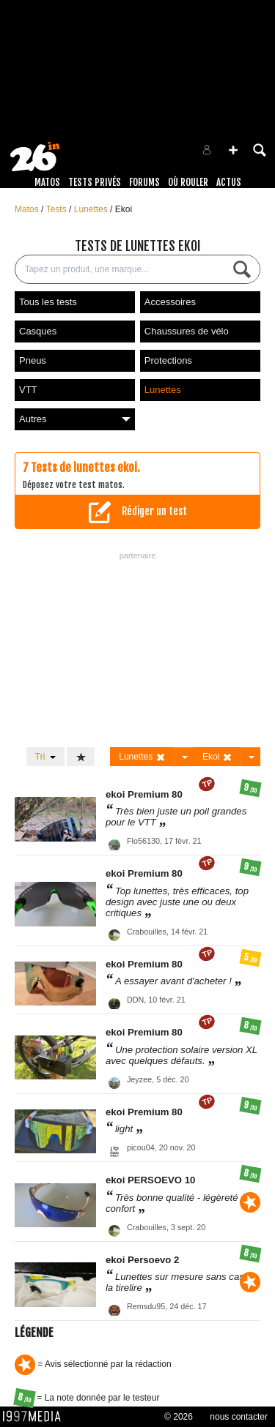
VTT (28, 389)
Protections (168, 360)
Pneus (32, 360)
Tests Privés (94, 182)
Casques (37, 331)
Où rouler (188, 182)
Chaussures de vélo (186, 331)
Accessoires (170, 301)
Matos (47, 182)
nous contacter (239, 1417)
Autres (75, 418)
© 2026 (178, 1417)
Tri (45, 757)
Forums (144, 182)
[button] (233, 150)
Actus (228, 182)
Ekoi (123, 209)
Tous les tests (48, 301)
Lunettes (92, 209)
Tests (57, 209)
